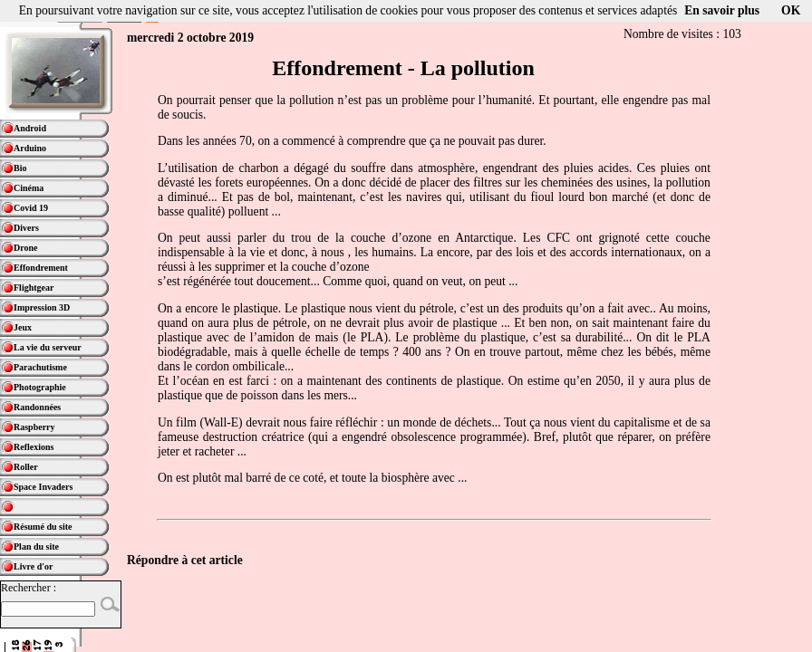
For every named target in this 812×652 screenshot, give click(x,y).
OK (790, 10)
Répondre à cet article (185, 560)
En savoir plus (721, 10)
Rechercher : (28, 587)
